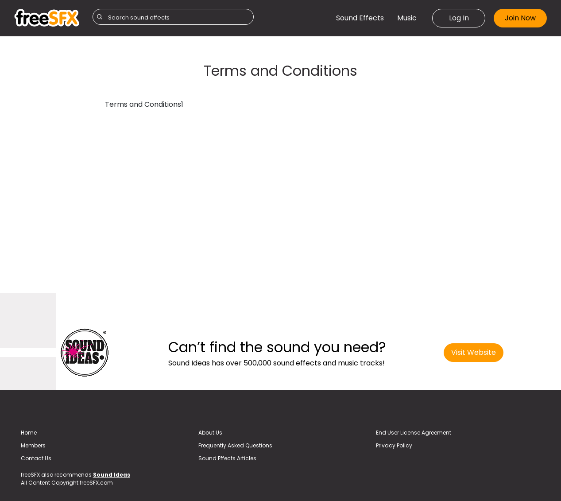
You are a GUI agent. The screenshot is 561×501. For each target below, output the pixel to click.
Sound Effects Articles (227, 458)
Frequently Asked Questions (235, 445)
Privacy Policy (394, 445)
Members (33, 445)
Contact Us (36, 458)
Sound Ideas (111, 474)
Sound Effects (360, 18)
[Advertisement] (53, 182)
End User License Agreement (413, 432)
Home (29, 432)
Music (407, 18)
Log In (459, 18)
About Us (210, 432)
